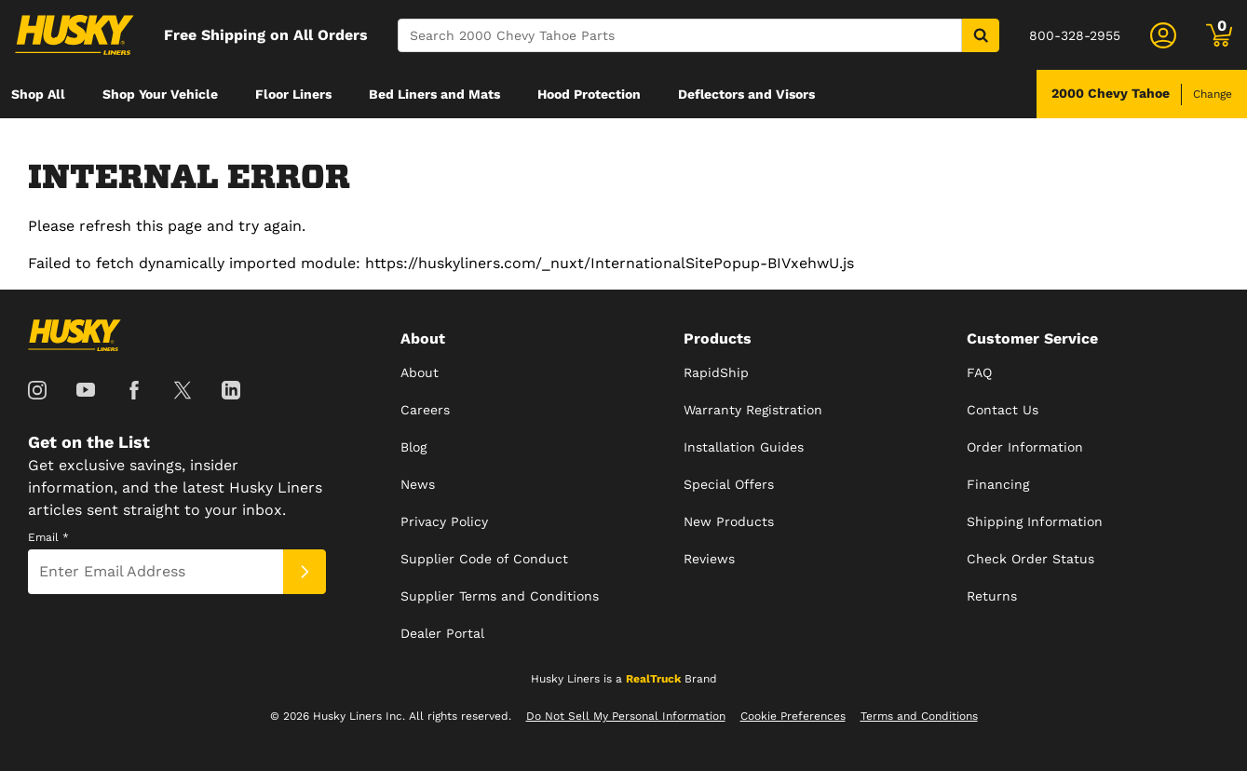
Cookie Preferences (793, 716)
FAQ (979, 372)
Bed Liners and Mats (434, 94)
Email (48, 537)
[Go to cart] (1219, 35)
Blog (413, 447)
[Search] (680, 35)
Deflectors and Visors (746, 94)
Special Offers (729, 484)
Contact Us (1002, 409)
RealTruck (653, 678)
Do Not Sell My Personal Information (625, 716)
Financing (998, 484)
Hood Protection (589, 94)
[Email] (155, 571)
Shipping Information (1035, 521)
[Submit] (304, 571)
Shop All (38, 94)
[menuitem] (38, 94)
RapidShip (716, 372)
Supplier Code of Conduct (484, 558)
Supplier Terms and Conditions (499, 595)
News (417, 484)
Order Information (1025, 447)
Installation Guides (744, 447)
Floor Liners (293, 94)
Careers (425, 409)
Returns (992, 595)
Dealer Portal (442, 633)
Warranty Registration (753, 409)
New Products (729, 521)
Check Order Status (1030, 558)
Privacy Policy (444, 521)
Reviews (709, 558)
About (419, 372)
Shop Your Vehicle (160, 94)
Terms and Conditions (919, 716)
